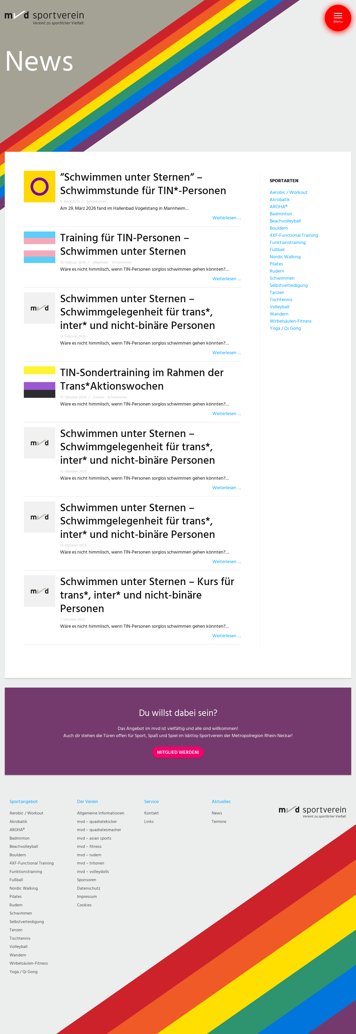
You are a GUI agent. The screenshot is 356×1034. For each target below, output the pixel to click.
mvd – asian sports (94, 838)
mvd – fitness (89, 846)
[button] (338, 18)
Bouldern (279, 228)
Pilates (276, 264)
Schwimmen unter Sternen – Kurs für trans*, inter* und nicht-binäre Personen (147, 595)
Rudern (277, 271)
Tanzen (277, 292)
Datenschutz (88, 888)
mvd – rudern (89, 855)
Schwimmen (282, 278)
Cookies (84, 905)
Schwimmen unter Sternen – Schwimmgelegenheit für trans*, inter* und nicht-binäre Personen (137, 312)
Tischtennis (281, 299)
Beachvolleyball (285, 221)
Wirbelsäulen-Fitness (291, 321)
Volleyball (279, 307)
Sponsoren (86, 880)
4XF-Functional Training (294, 235)
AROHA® (278, 206)
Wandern (279, 314)
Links (149, 821)
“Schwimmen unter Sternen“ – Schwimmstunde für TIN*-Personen (143, 184)
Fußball (277, 249)
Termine (219, 821)
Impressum (87, 896)
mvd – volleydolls (93, 872)
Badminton (281, 214)
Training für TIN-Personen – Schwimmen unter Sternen (124, 245)
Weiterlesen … (226, 218)
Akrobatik (280, 199)
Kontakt (151, 813)
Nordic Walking (285, 256)
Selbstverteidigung (289, 285)
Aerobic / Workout (289, 192)
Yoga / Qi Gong (285, 328)
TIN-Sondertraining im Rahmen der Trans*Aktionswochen (142, 380)
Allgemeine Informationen (100, 813)
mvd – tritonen (90, 863)
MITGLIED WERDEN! (178, 752)
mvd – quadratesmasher (99, 830)
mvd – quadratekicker (97, 821)
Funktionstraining (288, 242)
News (217, 813)
